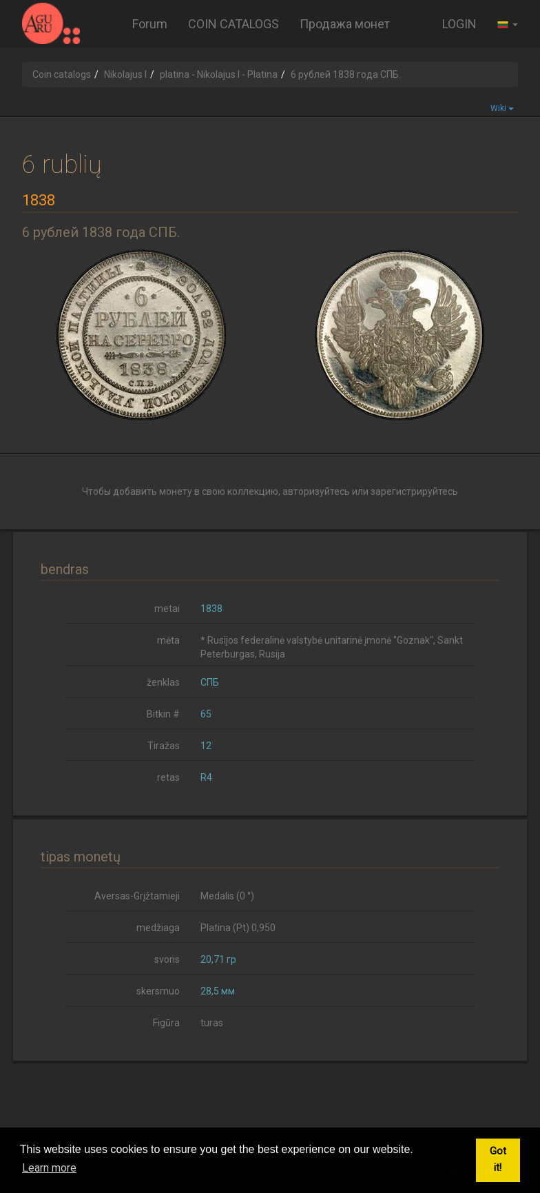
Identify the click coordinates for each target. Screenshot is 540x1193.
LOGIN (459, 24)
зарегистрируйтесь (414, 491)
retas (168, 777)
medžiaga (158, 927)
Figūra (166, 1022)
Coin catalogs (61, 74)
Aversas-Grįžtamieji (137, 895)
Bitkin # (163, 714)
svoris (167, 959)
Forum (149, 24)
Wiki (502, 108)
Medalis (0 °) (227, 895)
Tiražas (163, 745)
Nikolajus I (125, 74)
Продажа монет (345, 24)
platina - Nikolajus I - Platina (219, 74)
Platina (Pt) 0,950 (238, 927)
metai (167, 608)
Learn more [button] (49, 1167)
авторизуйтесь (316, 491)
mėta (168, 640)
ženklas (163, 682)
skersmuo (158, 991)
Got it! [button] (498, 1159)
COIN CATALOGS (233, 24)
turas (211, 1022)
